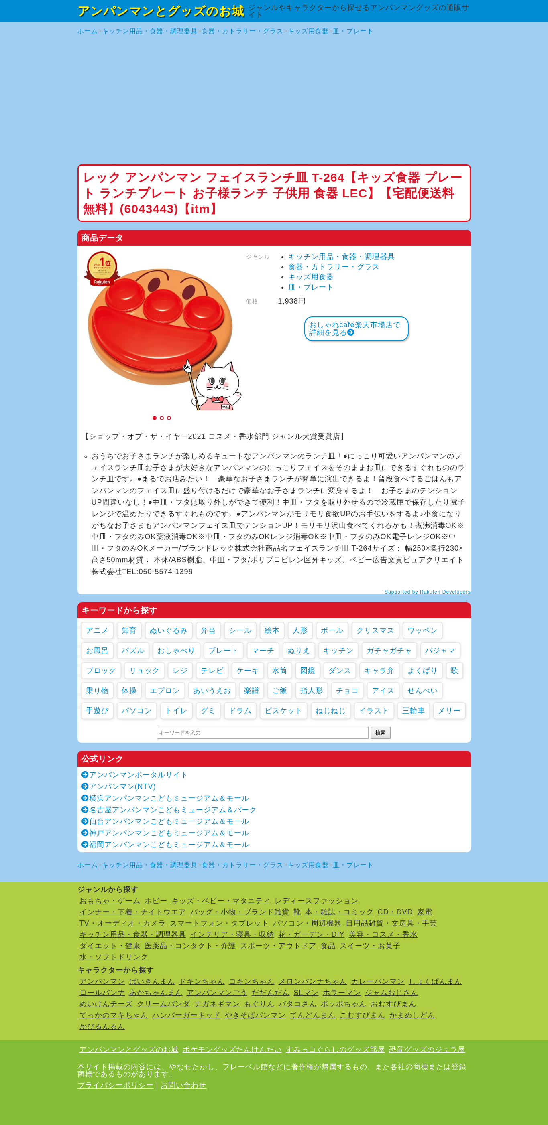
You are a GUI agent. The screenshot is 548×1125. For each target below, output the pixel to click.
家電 (424, 912)
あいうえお (212, 691)
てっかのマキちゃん (113, 1015)
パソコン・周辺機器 (307, 923)
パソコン (137, 711)
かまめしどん (412, 1015)
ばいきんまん (152, 981)
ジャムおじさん (391, 993)
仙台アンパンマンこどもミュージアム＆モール (165, 821)
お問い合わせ (183, 1085)
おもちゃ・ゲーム (110, 901)
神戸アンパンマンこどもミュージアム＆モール (165, 833)
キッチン (338, 651)
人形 (300, 630)
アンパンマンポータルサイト (134, 775)
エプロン (165, 691)
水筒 (279, 671)
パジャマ (440, 651)
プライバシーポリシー (115, 1085)
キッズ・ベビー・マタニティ (221, 901)
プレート (223, 651)
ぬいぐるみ (169, 630)
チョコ (347, 691)
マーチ (263, 651)
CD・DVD (395, 912)
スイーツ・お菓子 (370, 946)
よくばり (422, 671)
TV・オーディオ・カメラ (122, 923)
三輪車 (413, 711)
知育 (129, 630)
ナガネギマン (217, 1004)
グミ (208, 711)
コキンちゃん (252, 981)
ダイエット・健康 (110, 946)
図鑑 (308, 671)
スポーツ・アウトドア (278, 946)
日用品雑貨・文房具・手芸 (391, 923)
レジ (180, 671)
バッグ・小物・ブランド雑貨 (239, 912)
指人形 (311, 691)
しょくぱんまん (435, 981)
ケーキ (247, 671)
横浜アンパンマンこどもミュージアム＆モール (165, 798)
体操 (129, 691)
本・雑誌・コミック (339, 912)
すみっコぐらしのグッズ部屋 (335, 1050)
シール (240, 630)
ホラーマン (342, 993)
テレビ (212, 671)
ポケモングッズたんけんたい (232, 1050)
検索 (380, 733)
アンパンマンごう (217, 993)
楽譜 (251, 691)
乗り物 (97, 691)
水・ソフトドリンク (113, 957)
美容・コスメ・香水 (383, 934)
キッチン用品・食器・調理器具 (150, 31)
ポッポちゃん (344, 1004)
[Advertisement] (274, 100)
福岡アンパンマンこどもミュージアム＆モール (165, 845)
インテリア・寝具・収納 (232, 934)
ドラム (240, 711)
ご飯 (279, 691)
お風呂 (97, 651)
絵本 (272, 630)
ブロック (101, 671)
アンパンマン (102, 981)
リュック (144, 671)
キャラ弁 (379, 671)
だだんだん (271, 993)
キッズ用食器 (308, 31)
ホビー (156, 901)
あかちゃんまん (156, 993)
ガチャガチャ (389, 651)
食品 (328, 946)
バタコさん (298, 1004)
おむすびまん (393, 1004)
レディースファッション (317, 901)
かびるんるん (102, 1026)
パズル (133, 651)
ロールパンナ (102, 993)
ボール (332, 630)
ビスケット (284, 711)
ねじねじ (331, 711)
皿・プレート (353, 31)
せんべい (422, 691)
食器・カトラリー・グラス (242, 31)
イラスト (374, 711)
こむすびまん (362, 1015)
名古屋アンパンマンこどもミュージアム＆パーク (169, 810)
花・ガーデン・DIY (311, 934)
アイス (383, 691)
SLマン (306, 993)
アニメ (97, 630)
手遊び (97, 711)
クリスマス (376, 630)
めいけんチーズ (106, 1004)
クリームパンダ (163, 1004)
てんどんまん (313, 1015)
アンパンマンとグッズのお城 (160, 11)
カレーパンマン (378, 981)
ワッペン (422, 630)
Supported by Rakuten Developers (428, 592)
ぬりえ (298, 651)
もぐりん (259, 1004)
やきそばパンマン (255, 1015)
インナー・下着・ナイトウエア (132, 912)
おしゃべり (176, 651)
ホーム (87, 31)
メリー (449, 711)
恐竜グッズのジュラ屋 (427, 1050)
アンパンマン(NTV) (118, 786)
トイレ (176, 711)
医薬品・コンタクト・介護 (190, 946)
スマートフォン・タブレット (219, 923)
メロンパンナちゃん (313, 981)
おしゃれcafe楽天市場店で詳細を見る (355, 328)
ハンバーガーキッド (186, 1015)
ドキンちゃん (202, 981)
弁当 (208, 630)
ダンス (339, 671)
